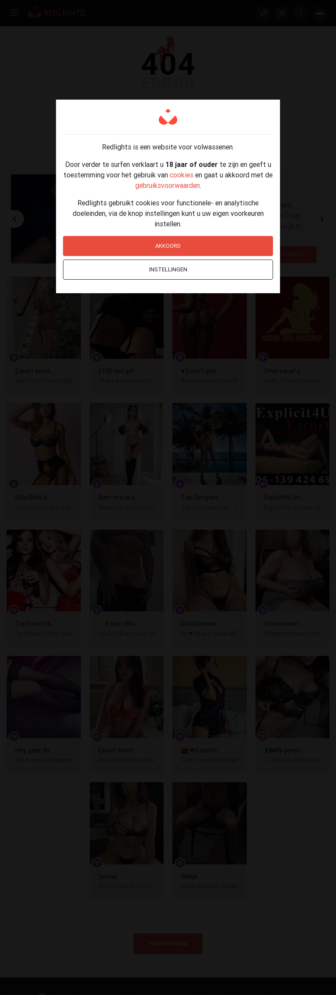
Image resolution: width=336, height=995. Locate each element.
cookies (181, 174)
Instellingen (168, 269)
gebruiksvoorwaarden (167, 185)
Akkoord (168, 246)
